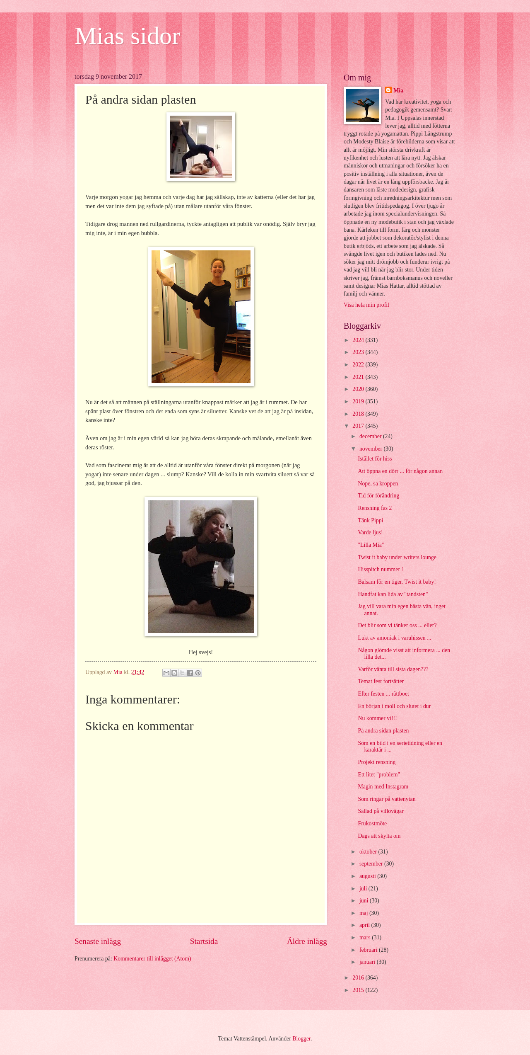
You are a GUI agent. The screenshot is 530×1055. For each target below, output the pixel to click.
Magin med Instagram (383, 786)
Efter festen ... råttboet (383, 694)
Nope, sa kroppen (378, 483)
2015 (358, 990)
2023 (358, 352)
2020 (358, 389)
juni (364, 900)
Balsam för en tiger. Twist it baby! (397, 582)
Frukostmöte (372, 823)
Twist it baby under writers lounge (397, 557)
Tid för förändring (378, 495)
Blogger (301, 1039)
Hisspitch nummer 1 (381, 569)
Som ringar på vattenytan (386, 799)
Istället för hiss (375, 459)
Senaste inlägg (98, 941)
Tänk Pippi (370, 520)
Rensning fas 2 (375, 508)
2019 (358, 401)
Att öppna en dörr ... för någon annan (400, 471)
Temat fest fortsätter (381, 681)
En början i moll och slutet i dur (394, 706)
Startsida (204, 941)
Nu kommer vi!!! (377, 718)
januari (368, 962)
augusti (368, 876)
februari (369, 950)
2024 (358, 340)
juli (364, 888)
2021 (358, 377)
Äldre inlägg (307, 941)
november (371, 449)
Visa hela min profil (366, 305)
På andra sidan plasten (383, 731)
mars (365, 937)
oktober (368, 852)
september (371, 864)
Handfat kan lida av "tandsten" (393, 594)
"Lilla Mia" (371, 545)
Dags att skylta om (379, 836)
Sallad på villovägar (380, 811)
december (371, 436)
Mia (398, 90)
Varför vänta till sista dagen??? (393, 669)
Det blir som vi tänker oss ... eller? (397, 625)
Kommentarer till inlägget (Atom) (152, 959)
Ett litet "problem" (379, 774)
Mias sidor (127, 35)
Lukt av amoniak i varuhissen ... (394, 638)
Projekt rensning (376, 762)
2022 (358, 364)
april (365, 925)
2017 (358, 426)
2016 (358, 978)
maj (364, 913)
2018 (358, 414)
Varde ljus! (370, 532)
